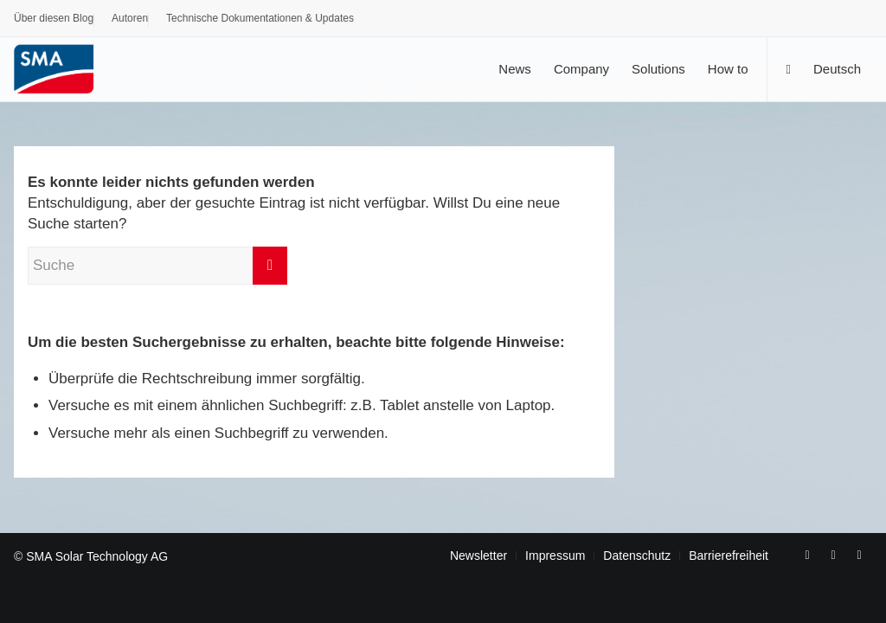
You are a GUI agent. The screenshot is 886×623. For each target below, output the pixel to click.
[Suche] (787, 68)
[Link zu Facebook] (807, 555)
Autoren (130, 18)
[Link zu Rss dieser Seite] (859, 555)
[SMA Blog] (66, 68)
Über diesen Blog (53, 18)
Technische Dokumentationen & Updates (260, 18)
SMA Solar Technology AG (97, 556)
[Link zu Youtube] (833, 555)
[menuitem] (54, 21)
